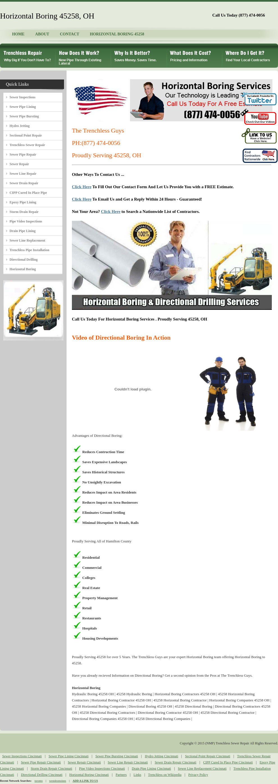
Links (137, 775)
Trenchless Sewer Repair (27, 145)
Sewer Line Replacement (27, 240)
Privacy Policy (198, 775)
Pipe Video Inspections (26, 221)
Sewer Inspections (22, 97)
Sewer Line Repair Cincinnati (128, 762)
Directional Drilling (24, 260)
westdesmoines (57, 780)
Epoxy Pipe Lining (23, 202)
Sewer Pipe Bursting (24, 116)
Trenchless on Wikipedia (164, 775)
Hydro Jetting (19, 126)
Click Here (81, 187)
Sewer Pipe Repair (23, 154)
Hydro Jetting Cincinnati (161, 756)
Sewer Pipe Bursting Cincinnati (116, 756)
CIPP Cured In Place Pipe (28, 193)
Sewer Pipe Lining (23, 107)
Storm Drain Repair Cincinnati (51, 769)
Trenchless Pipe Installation (29, 250)
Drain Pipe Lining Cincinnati (151, 769)
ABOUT (42, 34)
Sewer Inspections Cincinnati (22, 756)
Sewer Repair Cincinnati (84, 762)
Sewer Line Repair (23, 174)
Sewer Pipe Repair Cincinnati (41, 762)
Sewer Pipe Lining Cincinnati (68, 756)
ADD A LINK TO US (85, 780)
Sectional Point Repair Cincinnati (207, 756)
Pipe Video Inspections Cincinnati (102, 769)
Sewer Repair (19, 164)
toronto (39, 780)
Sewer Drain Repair (24, 183)
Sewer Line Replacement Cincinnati (202, 769)
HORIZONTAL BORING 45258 (117, 34)
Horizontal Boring (23, 269)
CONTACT (69, 34)
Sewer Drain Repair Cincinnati (175, 762)
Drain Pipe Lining (23, 231)
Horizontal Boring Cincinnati (89, 775)
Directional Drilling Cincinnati (41, 775)
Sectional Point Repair (26, 135)
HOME (18, 34)
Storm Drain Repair (24, 212)
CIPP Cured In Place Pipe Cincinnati (228, 762)
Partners (121, 775)
